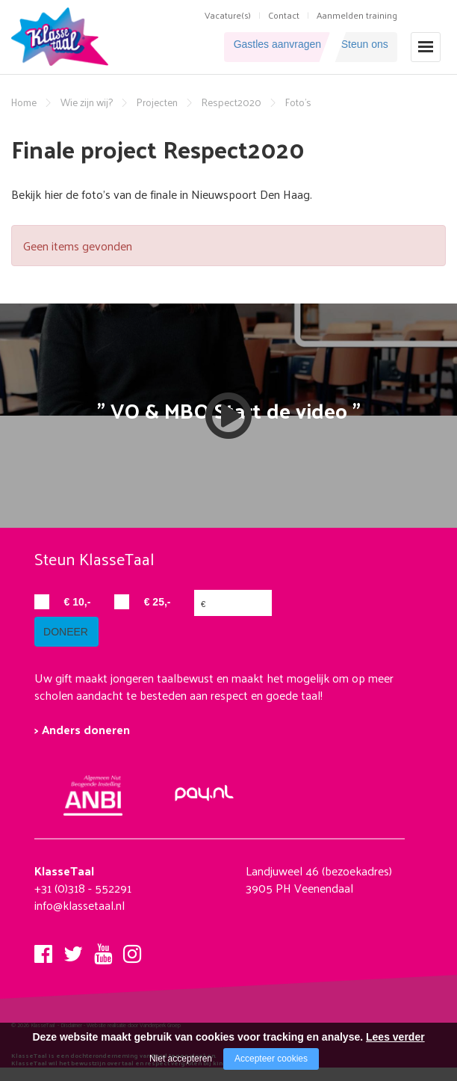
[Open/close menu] (425, 47)
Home (24, 102)
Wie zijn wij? (86, 102)
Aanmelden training (357, 15)
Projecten (157, 102)
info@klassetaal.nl (79, 919)
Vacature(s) (228, 15)
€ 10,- (77, 602)
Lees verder (395, 1037)
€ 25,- (157, 602)
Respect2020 (231, 102)
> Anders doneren (82, 743)
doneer (71, 646)
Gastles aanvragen (250, 46)
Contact (283, 15)
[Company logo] (63, 35)
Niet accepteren (180, 1058)
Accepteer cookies (271, 1058)
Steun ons (362, 46)
